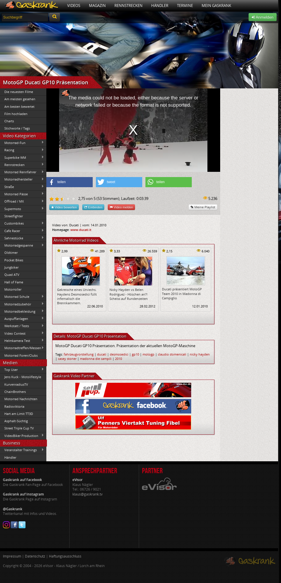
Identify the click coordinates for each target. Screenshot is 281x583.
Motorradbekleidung (22, 311)
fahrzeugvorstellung (79, 354)
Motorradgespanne (22, 245)
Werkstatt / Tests (22, 326)
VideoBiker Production (22, 435)
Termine (185, 5)
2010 (118, 358)
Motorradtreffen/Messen (22, 348)
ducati (101, 354)
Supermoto (22, 208)
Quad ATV (11, 274)
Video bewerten (64, 207)
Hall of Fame (13, 282)
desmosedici (119, 354)
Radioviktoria (14, 406)
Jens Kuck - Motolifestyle (22, 377)
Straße (22, 186)
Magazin (97, 5)
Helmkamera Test (22, 340)
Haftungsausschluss (65, 556)
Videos (73, 5)
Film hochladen (16, 114)
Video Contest (22, 333)
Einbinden (93, 207)
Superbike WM (22, 157)
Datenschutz (35, 556)
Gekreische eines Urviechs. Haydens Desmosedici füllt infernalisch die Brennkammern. (77, 296)
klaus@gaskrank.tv (87, 494)
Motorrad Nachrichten (20, 399)
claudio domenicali (172, 354)
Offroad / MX (22, 201)
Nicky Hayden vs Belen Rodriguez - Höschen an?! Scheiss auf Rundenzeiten (129, 294)
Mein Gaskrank (216, 5)
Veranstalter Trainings (22, 450)
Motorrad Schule (22, 296)
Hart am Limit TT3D (18, 413)
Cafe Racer (22, 230)
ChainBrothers (15, 391)
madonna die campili (96, 358)
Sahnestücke (22, 238)
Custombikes (22, 223)
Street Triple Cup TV (19, 428)
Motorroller (12, 289)
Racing (22, 150)
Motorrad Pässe (22, 194)
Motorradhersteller (22, 179)
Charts (9, 121)
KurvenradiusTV (16, 384)
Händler (159, 5)
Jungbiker (11, 267)
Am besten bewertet (19, 106)
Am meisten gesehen (19, 99)
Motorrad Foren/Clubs (21, 355)
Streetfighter (13, 216)
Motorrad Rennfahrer (22, 172)
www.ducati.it (80, 229)
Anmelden (262, 17)
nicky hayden (200, 354)
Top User (22, 369)
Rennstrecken (128, 5)
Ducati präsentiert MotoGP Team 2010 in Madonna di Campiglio (182, 293)
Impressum (12, 556)
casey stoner (67, 358)
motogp (148, 354)
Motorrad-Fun (22, 142)
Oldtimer (11, 252)
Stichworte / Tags (17, 128)
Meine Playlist (203, 207)
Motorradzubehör (22, 304)
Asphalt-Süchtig (16, 421)
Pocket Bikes (13, 260)
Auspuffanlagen (22, 318)
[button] (69, 182)
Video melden (121, 207)
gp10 (135, 354)
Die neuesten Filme (18, 92)
